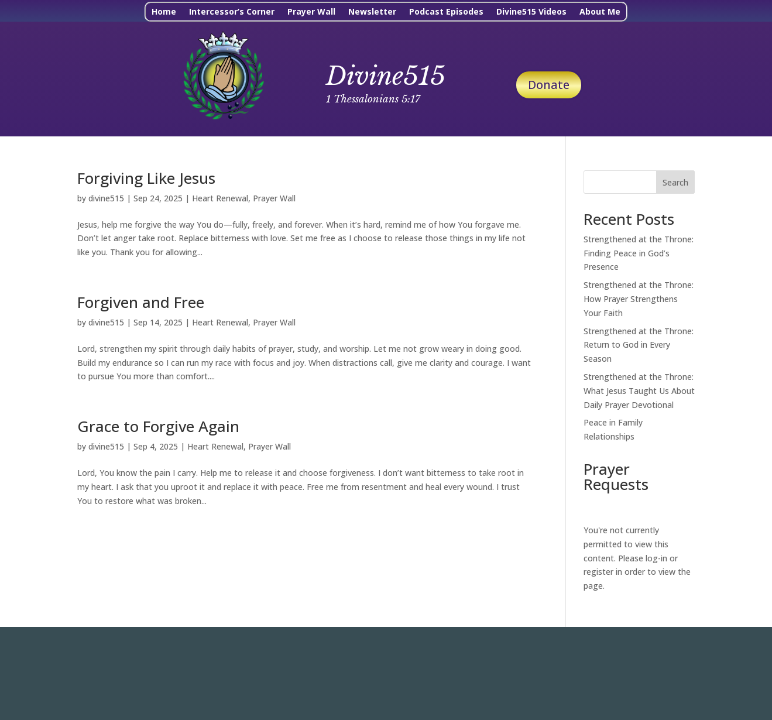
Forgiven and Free (140, 302)
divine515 (106, 198)
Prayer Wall (311, 12)
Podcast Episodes (446, 12)
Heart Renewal (220, 198)
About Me (599, 12)
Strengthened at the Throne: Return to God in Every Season (639, 345)
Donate (548, 84)
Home (164, 12)
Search (675, 182)
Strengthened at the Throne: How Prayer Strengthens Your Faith (639, 298)
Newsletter (372, 12)
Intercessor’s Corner (232, 12)
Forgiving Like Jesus (146, 177)
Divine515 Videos (531, 12)
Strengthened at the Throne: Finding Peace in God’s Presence (639, 253)
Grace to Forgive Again (158, 426)
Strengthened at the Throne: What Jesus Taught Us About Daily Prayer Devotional (639, 390)
